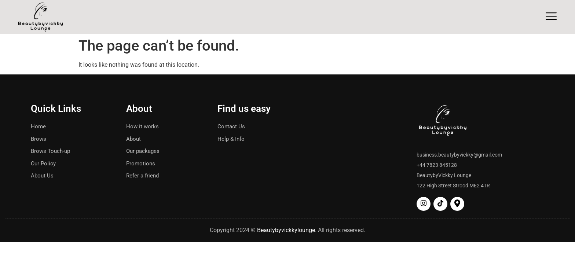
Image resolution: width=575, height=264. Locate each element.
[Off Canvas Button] (551, 17)
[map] (457, 204)
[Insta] (424, 204)
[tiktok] (440, 204)
